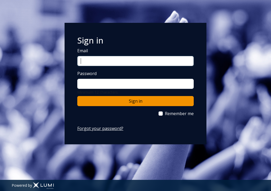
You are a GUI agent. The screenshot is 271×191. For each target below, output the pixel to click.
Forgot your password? (100, 128)
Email (82, 51)
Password (87, 73)
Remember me (179, 113)
